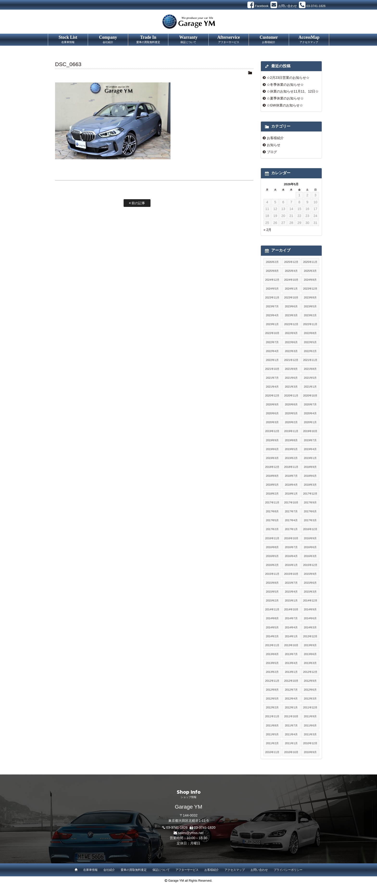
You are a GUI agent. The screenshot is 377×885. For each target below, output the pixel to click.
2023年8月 (310, 297)
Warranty (188, 39)
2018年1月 (291, 493)
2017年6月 (310, 511)
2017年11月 (272, 502)
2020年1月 (310, 422)
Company (108, 39)
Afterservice (228, 39)
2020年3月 (272, 422)
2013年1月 (291, 671)
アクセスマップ (235, 870)
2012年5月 (272, 698)
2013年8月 (272, 654)
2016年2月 (272, 564)
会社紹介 (109, 870)
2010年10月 (291, 752)
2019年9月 (272, 440)
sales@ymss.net (190, 833)
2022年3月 (291, 351)
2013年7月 (291, 654)
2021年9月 (291, 368)
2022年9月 (291, 333)
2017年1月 (291, 529)
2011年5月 (272, 734)
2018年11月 (291, 466)
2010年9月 (310, 752)
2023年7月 (272, 306)
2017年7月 (291, 511)
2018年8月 (272, 475)
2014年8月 (272, 618)
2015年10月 (291, 573)
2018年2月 (272, 493)
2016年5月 (272, 556)
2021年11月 (310, 360)
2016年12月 (310, 529)
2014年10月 (291, 609)
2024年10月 (291, 279)
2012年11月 (272, 680)
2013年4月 (291, 663)
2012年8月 (272, 689)
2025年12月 (291, 261)
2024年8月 (310, 279)
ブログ (272, 152)
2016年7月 (291, 547)
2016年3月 (310, 556)
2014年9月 (310, 609)
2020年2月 (291, 422)
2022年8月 (310, 333)
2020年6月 (272, 413)
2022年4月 (272, 351)
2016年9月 (310, 538)
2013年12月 (310, 636)
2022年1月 (272, 360)
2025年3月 (310, 270)
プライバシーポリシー (288, 870)
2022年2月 (310, 351)
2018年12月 (272, 466)
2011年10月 (291, 716)
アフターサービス (187, 870)
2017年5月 (272, 520)
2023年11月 (272, 297)
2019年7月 (310, 440)
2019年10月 (310, 431)
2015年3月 (310, 591)
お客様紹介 (275, 138)
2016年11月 (272, 538)
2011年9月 (310, 716)
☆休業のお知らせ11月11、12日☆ (293, 91)
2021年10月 (272, 368)
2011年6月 (310, 725)
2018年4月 (291, 484)
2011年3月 (310, 734)
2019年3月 (272, 458)
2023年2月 (310, 315)
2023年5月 (310, 306)
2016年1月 (291, 564)
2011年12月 (310, 707)
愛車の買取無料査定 (134, 870)
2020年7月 (310, 404)
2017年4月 (291, 520)
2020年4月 (310, 413)
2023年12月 (310, 288)
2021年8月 (310, 368)
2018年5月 (272, 484)
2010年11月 (272, 752)
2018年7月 (291, 475)
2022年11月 (310, 324)
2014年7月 (291, 618)
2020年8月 (291, 404)
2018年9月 (310, 466)
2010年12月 (310, 743)
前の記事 (137, 203)
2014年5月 (272, 627)
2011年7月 (291, 725)
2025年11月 (310, 261)
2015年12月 (310, 564)
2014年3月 (310, 627)
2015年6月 (310, 582)
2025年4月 (291, 270)
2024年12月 (272, 279)
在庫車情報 (90, 870)
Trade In (148, 39)
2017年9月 (310, 502)
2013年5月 (272, 663)
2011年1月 (291, 743)
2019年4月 (310, 449)
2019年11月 (291, 431)
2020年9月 (272, 404)
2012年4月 (291, 698)
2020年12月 (272, 395)
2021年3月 (291, 386)
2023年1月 (272, 324)
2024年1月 (291, 288)
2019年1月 (310, 458)
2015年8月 (272, 582)
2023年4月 (272, 315)
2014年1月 (291, 636)
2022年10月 (272, 333)
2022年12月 (291, 324)
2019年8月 (291, 440)
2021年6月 (291, 377)
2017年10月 (291, 502)
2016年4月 (291, 556)
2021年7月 (272, 377)
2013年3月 (310, 663)
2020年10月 (310, 395)
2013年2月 (272, 671)
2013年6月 (310, 654)
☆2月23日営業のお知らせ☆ (288, 78)
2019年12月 (272, 431)
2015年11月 (272, 573)
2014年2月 (272, 636)
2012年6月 (310, 689)
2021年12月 (291, 360)
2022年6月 (291, 342)
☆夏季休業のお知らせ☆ (285, 98)
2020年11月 (291, 395)
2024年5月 (272, 288)
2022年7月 (272, 342)
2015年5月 (272, 591)
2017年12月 (310, 493)
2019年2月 (291, 458)
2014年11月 (272, 609)
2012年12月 (310, 671)
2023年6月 (291, 306)
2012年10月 (291, 680)
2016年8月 (272, 547)
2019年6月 (272, 449)
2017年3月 (310, 520)
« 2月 (267, 230)
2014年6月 (310, 618)
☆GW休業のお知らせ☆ (285, 105)
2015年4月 (291, 591)
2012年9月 (310, 680)
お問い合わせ (259, 870)
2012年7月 (291, 689)
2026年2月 (272, 261)
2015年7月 (291, 582)
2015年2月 (272, 600)
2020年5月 (291, 413)
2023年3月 (291, 315)
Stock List (67, 39)
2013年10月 (291, 645)
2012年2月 (272, 707)
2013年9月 (310, 645)
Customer (268, 39)
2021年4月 (272, 386)
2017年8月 (272, 511)
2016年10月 (291, 538)
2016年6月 (310, 547)
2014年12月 (310, 600)
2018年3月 (310, 484)
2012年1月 (291, 707)
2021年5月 (310, 377)
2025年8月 (272, 270)
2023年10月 (291, 297)
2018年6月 (310, 475)
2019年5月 (291, 449)
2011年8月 (272, 725)
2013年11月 (272, 645)
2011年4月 (291, 734)
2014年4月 (291, 627)
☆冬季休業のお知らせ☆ (285, 85)
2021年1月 (310, 386)
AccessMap (309, 39)
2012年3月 (310, 698)
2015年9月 (310, 573)
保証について (161, 870)
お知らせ (273, 145)
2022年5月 (310, 342)
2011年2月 (272, 743)
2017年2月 (272, 529)
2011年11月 (272, 716)
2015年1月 (291, 600)
